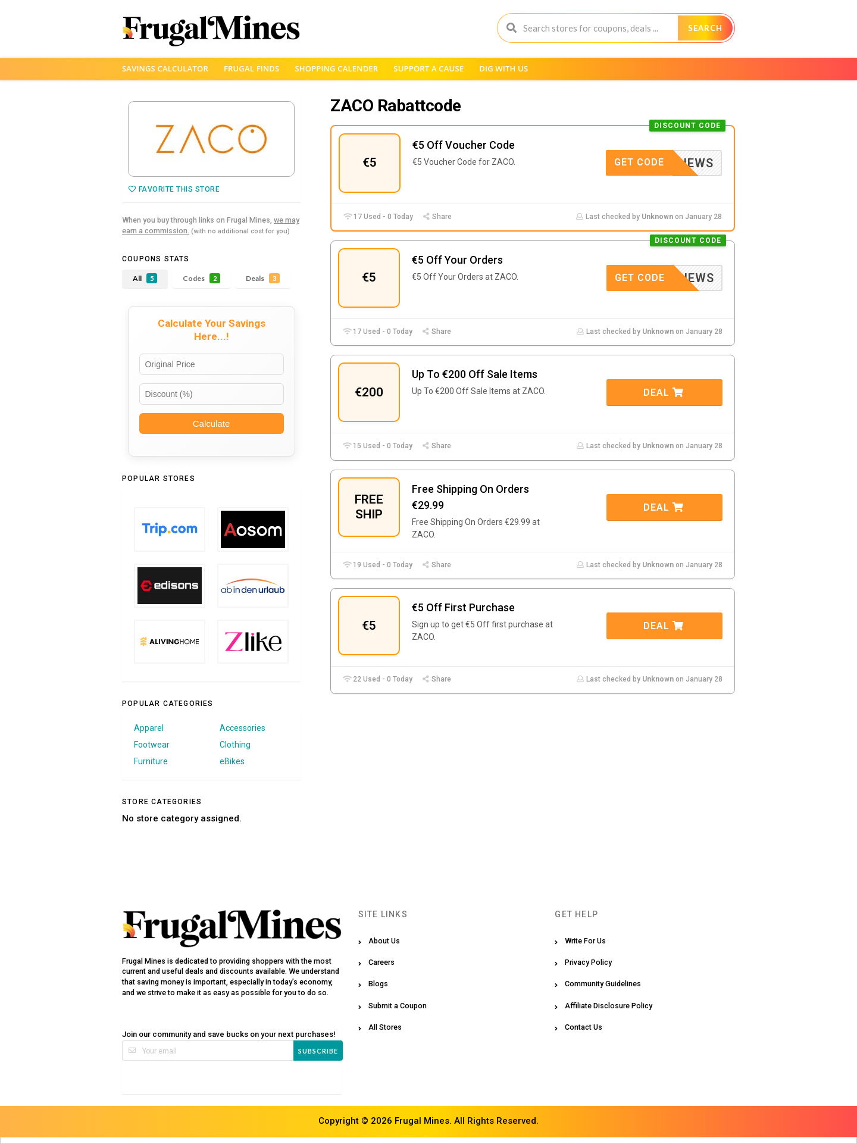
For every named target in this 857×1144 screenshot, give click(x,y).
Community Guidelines (603, 983)
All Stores (385, 1027)
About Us (384, 940)
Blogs (378, 983)
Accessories (242, 728)
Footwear (152, 744)
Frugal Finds (252, 68)
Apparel (149, 728)
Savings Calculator (165, 68)
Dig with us (503, 68)
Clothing (235, 744)
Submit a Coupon (397, 1005)
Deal (663, 392)
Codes (201, 278)
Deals (263, 278)
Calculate (211, 423)
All (145, 278)
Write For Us (585, 940)
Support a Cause (428, 68)
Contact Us (583, 1027)
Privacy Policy (588, 962)
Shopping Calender (336, 68)
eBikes (232, 761)
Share (437, 216)
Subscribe (318, 1051)
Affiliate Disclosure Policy (608, 1005)
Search (705, 28)
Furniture (151, 761)
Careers (381, 962)
